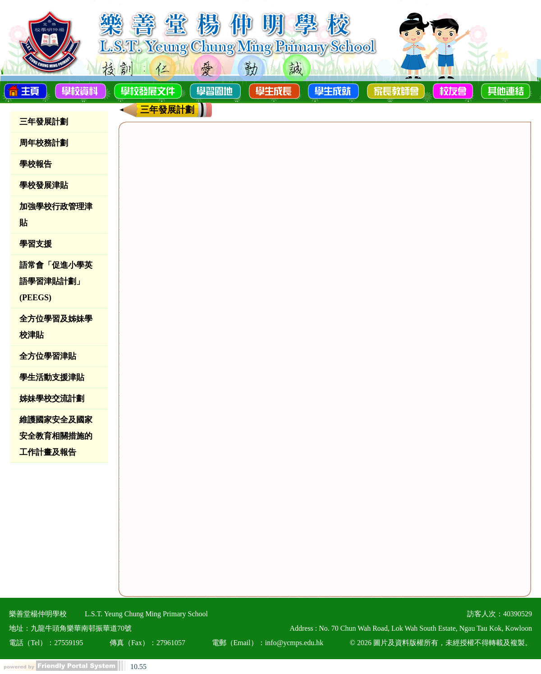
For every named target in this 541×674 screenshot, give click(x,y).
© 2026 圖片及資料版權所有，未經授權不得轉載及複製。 (441, 642)
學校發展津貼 (43, 185)
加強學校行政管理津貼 (55, 214)
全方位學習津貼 (47, 356)
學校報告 (35, 164)
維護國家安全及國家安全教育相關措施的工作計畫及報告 (55, 436)
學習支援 (35, 243)
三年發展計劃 (43, 121)
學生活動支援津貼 (51, 377)
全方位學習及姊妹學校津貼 (55, 326)
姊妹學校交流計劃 (51, 398)
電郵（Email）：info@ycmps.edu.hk (268, 642)
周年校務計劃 (43, 142)
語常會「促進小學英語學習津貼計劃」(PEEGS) (55, 281)
